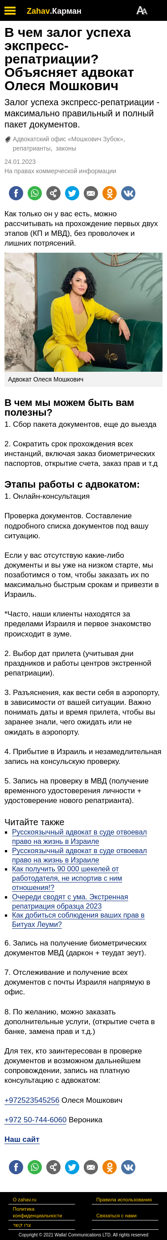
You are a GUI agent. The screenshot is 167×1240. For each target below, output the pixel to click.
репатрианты (32, 148)
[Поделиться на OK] (109, 193)
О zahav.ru (25, 1199)
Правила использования (123, 1199)
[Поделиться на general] (53, 193)
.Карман (65, 11)
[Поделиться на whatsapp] (35, 193)
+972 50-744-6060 (35, 1120)
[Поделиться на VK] (128, 193)
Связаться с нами (116, 1215)
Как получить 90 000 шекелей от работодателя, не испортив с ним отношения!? (67, 878)
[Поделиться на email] (91, 193)
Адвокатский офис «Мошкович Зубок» (68, 139)
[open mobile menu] (10, 10)
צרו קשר (22, 1225)
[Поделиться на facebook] (16, 193)
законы (66, 148)
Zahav (38, 11)
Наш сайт (22, 1139)
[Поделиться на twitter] (72, 193)
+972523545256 (31, 1100)
